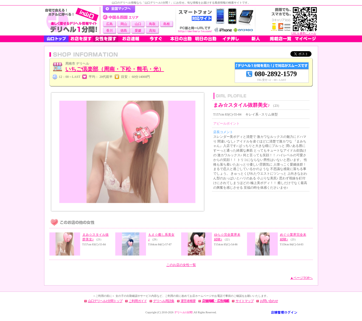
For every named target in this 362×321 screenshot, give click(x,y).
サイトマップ (244, 301)
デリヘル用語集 (163, 301)
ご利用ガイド (138, 301)
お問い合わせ (269, 301)
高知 (152, 30)
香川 (109, 30)
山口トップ (56, 38)
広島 (109, 24)
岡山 (123, 24)
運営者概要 (188, 301)
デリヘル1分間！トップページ (119, 9)
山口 (138, 24)
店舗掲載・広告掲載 (215, 301)
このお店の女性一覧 (181, 265)
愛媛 (138, 30)
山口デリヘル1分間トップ (105, 301)
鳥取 (152, 24)
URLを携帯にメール (303, 33)
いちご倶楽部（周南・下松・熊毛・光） (114, 69)
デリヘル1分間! (183, 312)
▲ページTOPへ (301, 278)
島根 (166, 24)
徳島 (123, 30)
